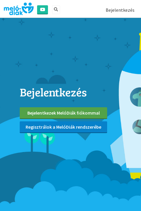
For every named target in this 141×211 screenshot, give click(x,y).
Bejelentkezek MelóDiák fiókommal (63, 113)
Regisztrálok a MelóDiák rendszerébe (63, 127)
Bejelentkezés (120, 10)
